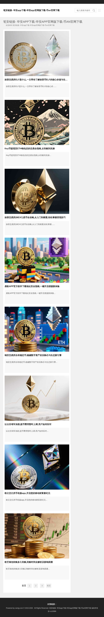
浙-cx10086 (52, 611)
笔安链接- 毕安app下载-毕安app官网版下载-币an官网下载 (31, 10)
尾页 (49, 586)
